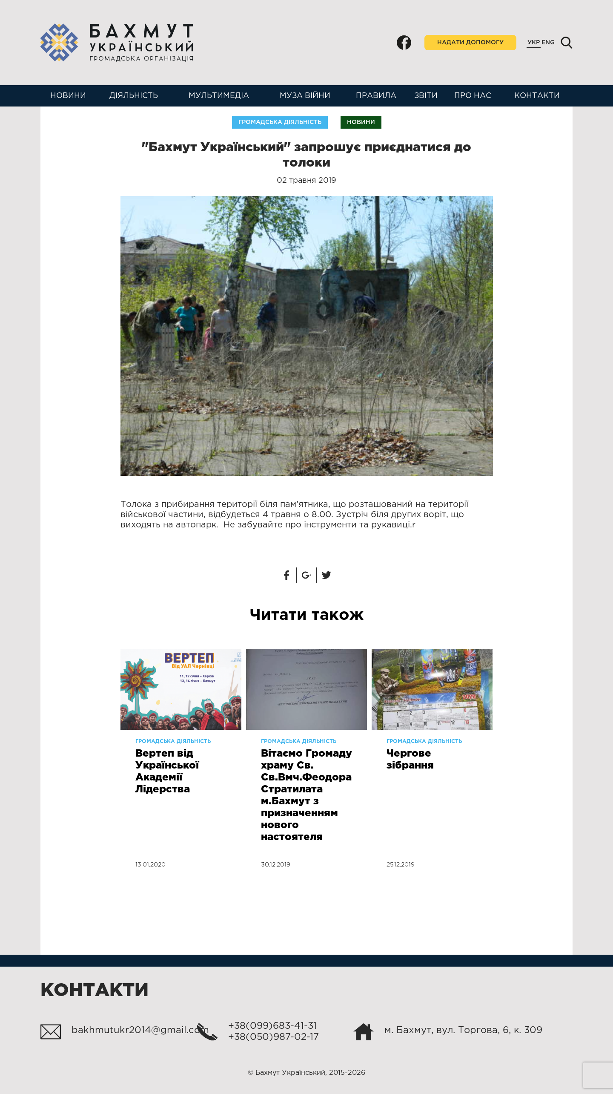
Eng (548, 42)
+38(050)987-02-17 (273, 1037)
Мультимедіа (219, 95)
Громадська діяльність (279, 122)
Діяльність (133, 95)
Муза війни (305, 95)
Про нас (472, 95)
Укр (533, 42)
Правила (376, 95)
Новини (68, 95)
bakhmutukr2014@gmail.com (140, 1030)
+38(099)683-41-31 (272, 1026)
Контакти (537, 95)
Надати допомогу (470, 42)
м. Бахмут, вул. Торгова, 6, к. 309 (463, 1030)
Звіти (426, 95)
